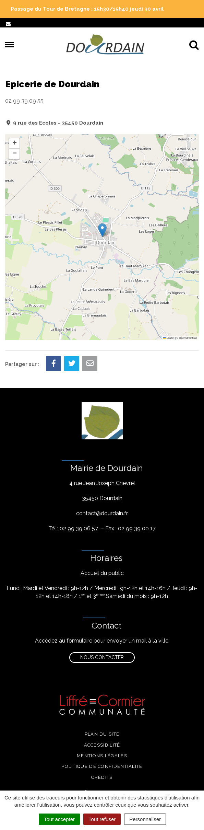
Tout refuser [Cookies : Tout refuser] (102, 819)
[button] (102, 230)
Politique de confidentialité (101, 766)
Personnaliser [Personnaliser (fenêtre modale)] (145, 819)
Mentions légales (102, 755)
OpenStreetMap (188, 337)
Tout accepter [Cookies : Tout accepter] (59, 819)
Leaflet (168, 337)
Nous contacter (102, 657)
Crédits (101, 777)
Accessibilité (102, 745)
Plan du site (102, 734)
